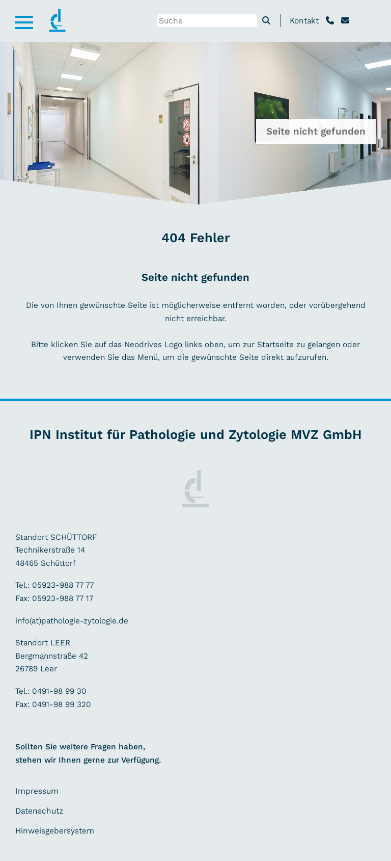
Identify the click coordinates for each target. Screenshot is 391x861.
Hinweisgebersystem (54, 831)
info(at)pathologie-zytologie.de (71, 620)
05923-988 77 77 (63, 585)
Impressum (37, 791)
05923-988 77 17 (61, 598)
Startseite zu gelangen (298, 344)
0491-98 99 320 (60, 704)
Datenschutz (39, 811)
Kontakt (304, 20)
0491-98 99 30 (59, 691)
